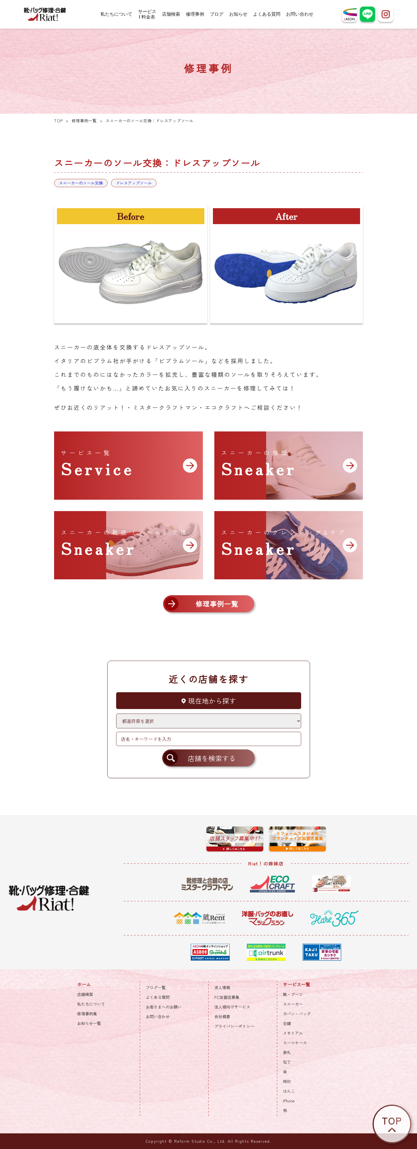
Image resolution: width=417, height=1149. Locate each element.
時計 (287, 1081)
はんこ (289, 1091)
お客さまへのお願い (164, 1007)
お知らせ (238, 14)
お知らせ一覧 (89, 1023)
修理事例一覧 (84, 120)
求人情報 (222, 987)
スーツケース (295, 1042)
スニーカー (293, 1004)
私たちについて (116, 14)
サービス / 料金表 (147, 14)
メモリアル (293, 1033)
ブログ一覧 (156, 987)
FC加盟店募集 (226, 997)
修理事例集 (87, 1013)
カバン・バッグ (297, 1013)
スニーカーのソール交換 (81, 183)
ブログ (216, 14)
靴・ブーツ (293, 994)
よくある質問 (266, 14)
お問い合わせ (299, 14)
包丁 (287, 1062)
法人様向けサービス (232, 1007)
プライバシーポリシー (234, 1026)
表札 (287, 1052)
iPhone (289, 1100)
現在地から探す (208, 701)
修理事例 (195, 14)
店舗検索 (171, 14)
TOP (58, 120)
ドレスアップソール (134, 183)
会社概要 (222, 1016)
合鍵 (287, 1023)
